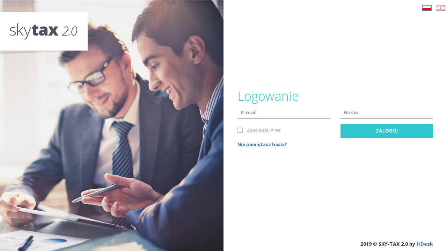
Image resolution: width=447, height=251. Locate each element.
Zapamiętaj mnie (260, 130)
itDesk (425, 244)
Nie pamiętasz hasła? (262, 144)
